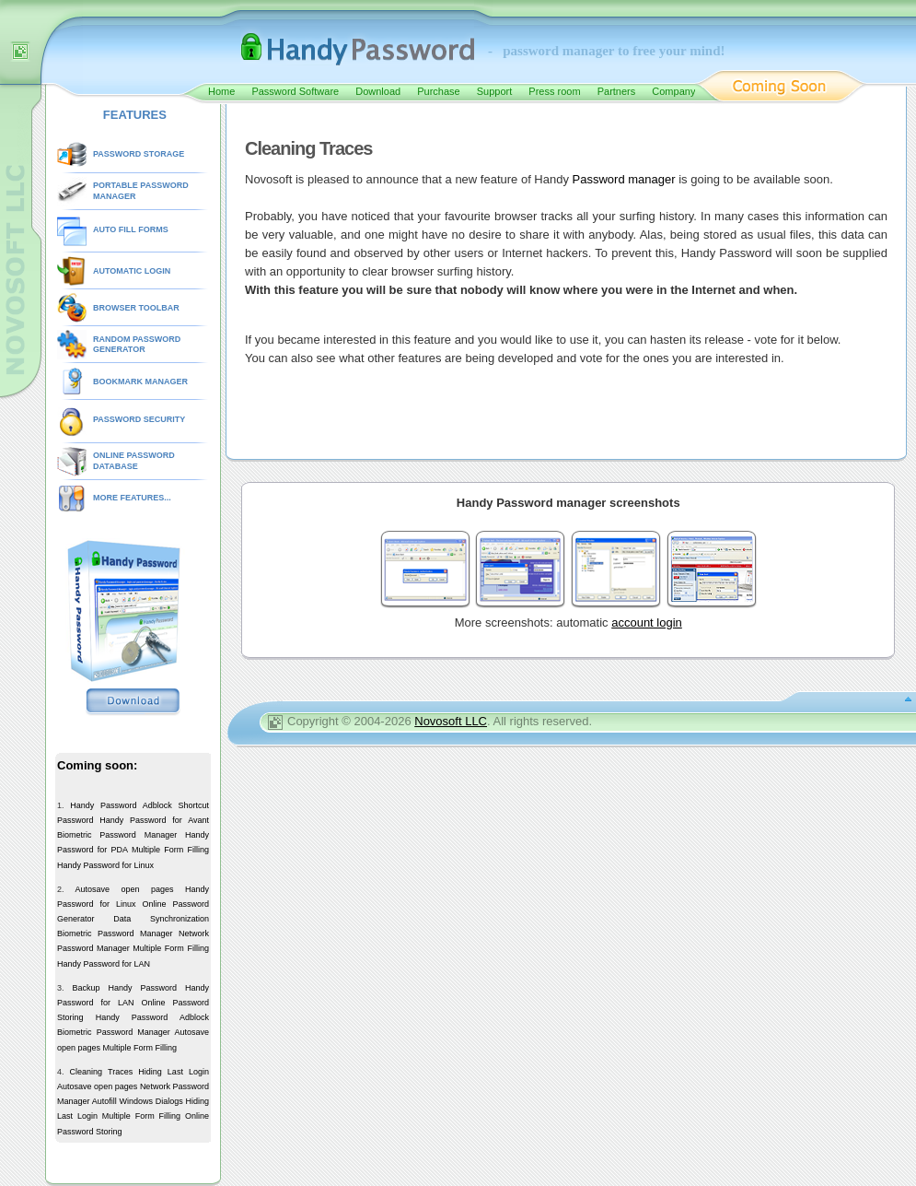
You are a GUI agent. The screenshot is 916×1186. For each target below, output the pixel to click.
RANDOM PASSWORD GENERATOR (136, 345)
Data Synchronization (161, 918)
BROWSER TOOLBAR (136, 307)
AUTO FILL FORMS (130, 229)
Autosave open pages (124, 889)
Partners (616, 91)
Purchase (438, 91)
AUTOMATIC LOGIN (131, 271)
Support (495, 91)
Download (377, 91)
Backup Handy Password (124, 987)
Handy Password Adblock (121, 805)
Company (673, 91)
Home (221, 91)
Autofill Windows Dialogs (137, 1101)
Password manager (624, 179)
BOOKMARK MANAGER (140, 381)
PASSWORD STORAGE (138, 154)
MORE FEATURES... (132, 497)
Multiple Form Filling (170, 849)
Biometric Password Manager (117, 835)
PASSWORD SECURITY (139, 419)
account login (646, 622)
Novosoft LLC (450, 721)
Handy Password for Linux (105, 865)
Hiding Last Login (173, 1071)
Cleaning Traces (101, 1071)
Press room (554, 91)
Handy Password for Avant (154, 820)
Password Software (295, 91)
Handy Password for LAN (103, 964)
